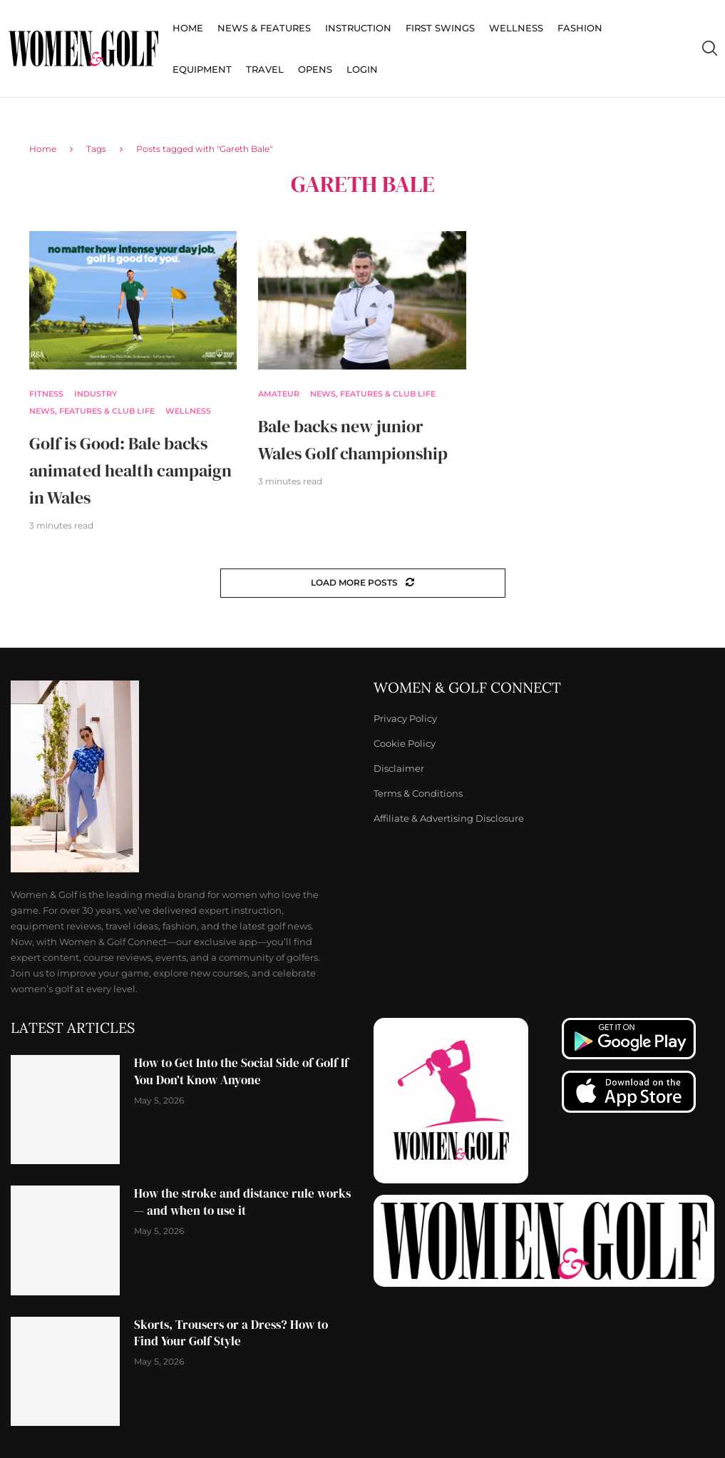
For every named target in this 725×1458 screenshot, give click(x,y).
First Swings (440, 28)
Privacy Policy (405, 718)
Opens (315, 69)
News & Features (264, 28)
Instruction (358, 28)
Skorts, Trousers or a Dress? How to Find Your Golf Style (231, 1333)
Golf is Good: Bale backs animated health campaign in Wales (130, 470)
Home (188, 28)
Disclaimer (399, 768)
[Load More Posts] (362, 583)
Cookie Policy (405, 743)
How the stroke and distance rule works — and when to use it (242, 1202)
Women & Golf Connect (467, 687)
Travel (265, 69)
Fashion (579, 28)
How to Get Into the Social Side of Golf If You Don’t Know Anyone (241, 1071)
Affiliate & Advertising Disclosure (449, 818)
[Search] (709, 48)
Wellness (516, 28)
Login (362, 69)
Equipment (202, 69)
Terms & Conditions (418, 793)
